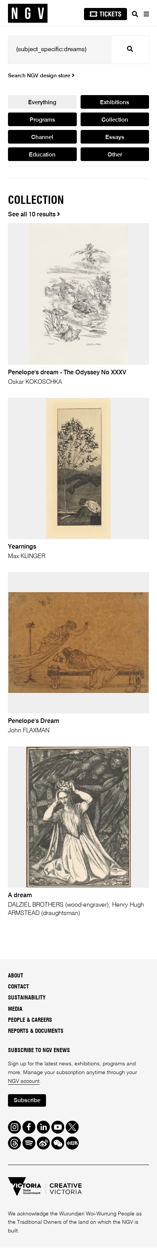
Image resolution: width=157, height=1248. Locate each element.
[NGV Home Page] (28, 13)
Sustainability (27, 998)
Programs (42, 120)
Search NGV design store (41, 75)
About (15, 976)
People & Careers (30, 1020)
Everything (42, 102)
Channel (42, 138)
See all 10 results (34, 215)
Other (114, 155)
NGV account (24, 1081)
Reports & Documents (35, 1031)
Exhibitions (115, 102)
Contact (18, 987)
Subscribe (27, 1101)
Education (42, 155)
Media (15, 1009)
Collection (114, 120)
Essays (114, 138)
